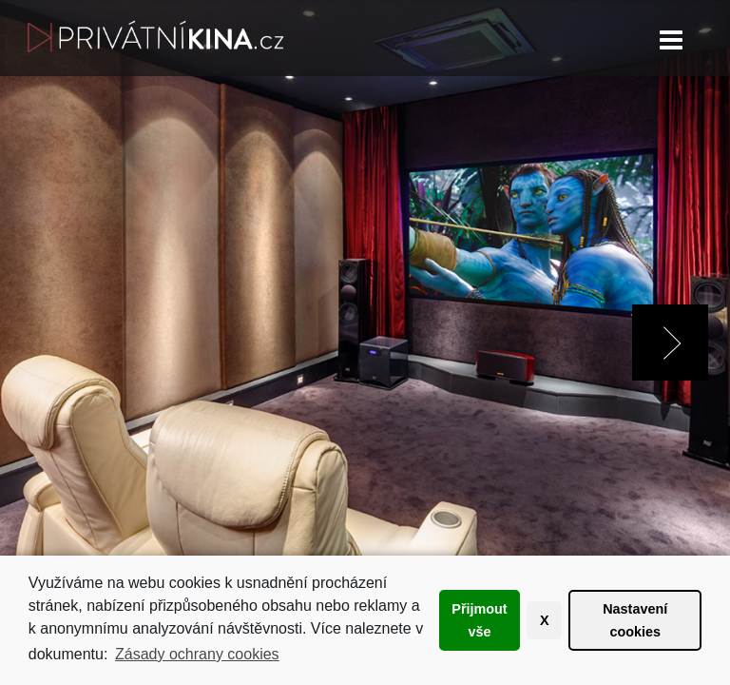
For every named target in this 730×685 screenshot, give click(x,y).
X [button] (544, 620)
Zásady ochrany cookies (197, 654)
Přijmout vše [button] (479, 620)
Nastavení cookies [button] (635, 620)
